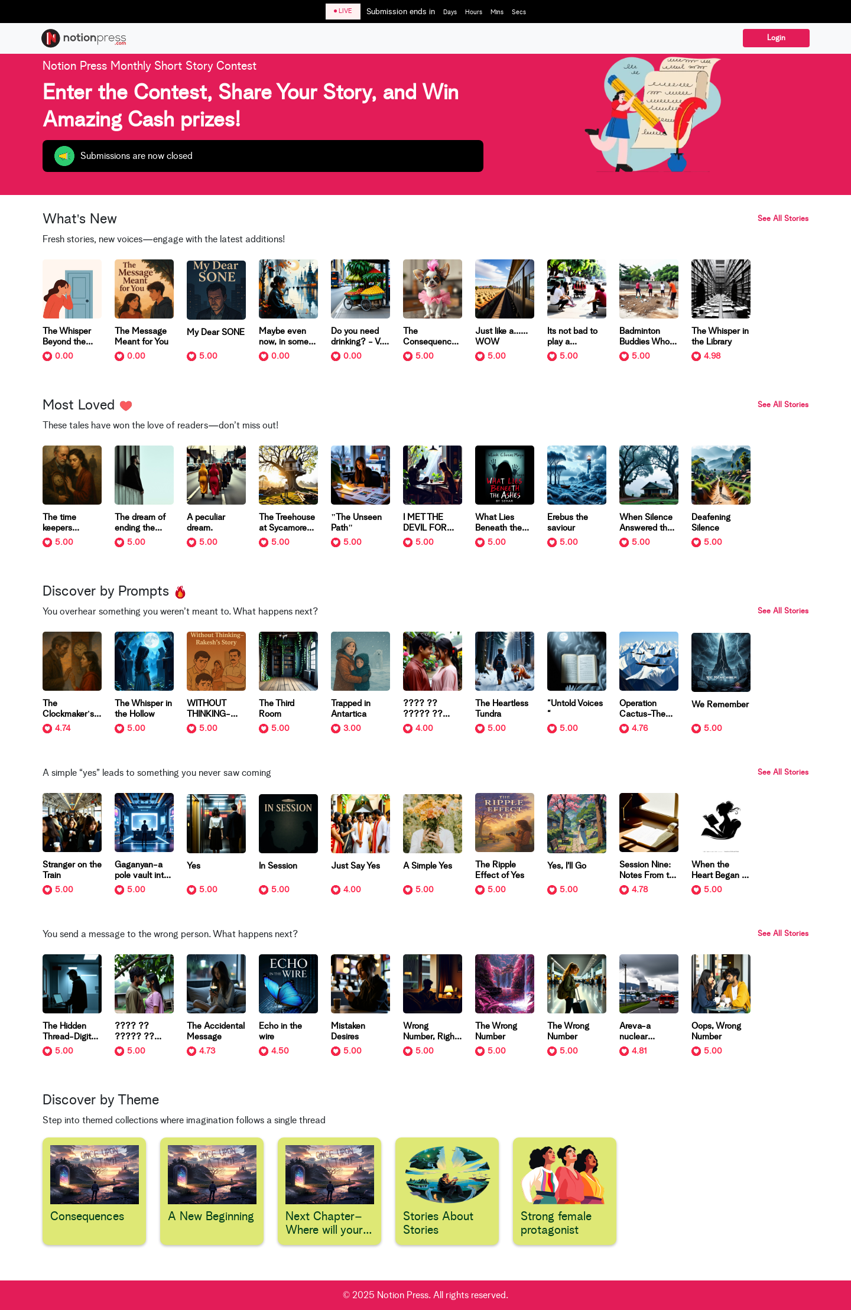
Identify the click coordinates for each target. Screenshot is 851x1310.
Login (776, 38)
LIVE (343, 11)
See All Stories (783, 219)
